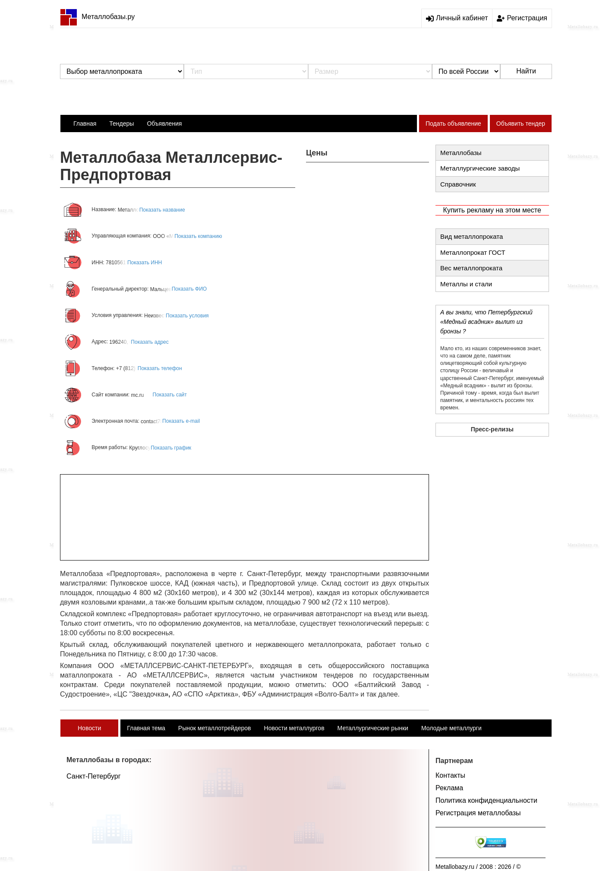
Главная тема (146, 728)
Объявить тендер (520, 123)
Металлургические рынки (373, 728)
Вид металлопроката (471, 236)
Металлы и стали (466, 284)
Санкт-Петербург (93, 776)
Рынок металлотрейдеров (214, 728)
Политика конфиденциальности (486, 800)
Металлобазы (461, 152)
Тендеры (121, 123)
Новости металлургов (294, 728)
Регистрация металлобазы (478, 813)
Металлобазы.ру (97, 16)
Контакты (450, 775)
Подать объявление (453, 123)
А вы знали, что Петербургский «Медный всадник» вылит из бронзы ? (486, 322)
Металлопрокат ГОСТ (472, 252)
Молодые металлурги (451, 728)
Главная (84, 123)
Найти (526, 71)
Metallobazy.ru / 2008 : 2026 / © (478, 866)
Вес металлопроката (471, 268)
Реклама (449, 788)
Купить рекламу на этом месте (492, 210)
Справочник (458, 184)
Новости (89, 728)
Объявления (164, 123)
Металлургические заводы (480, 168)
